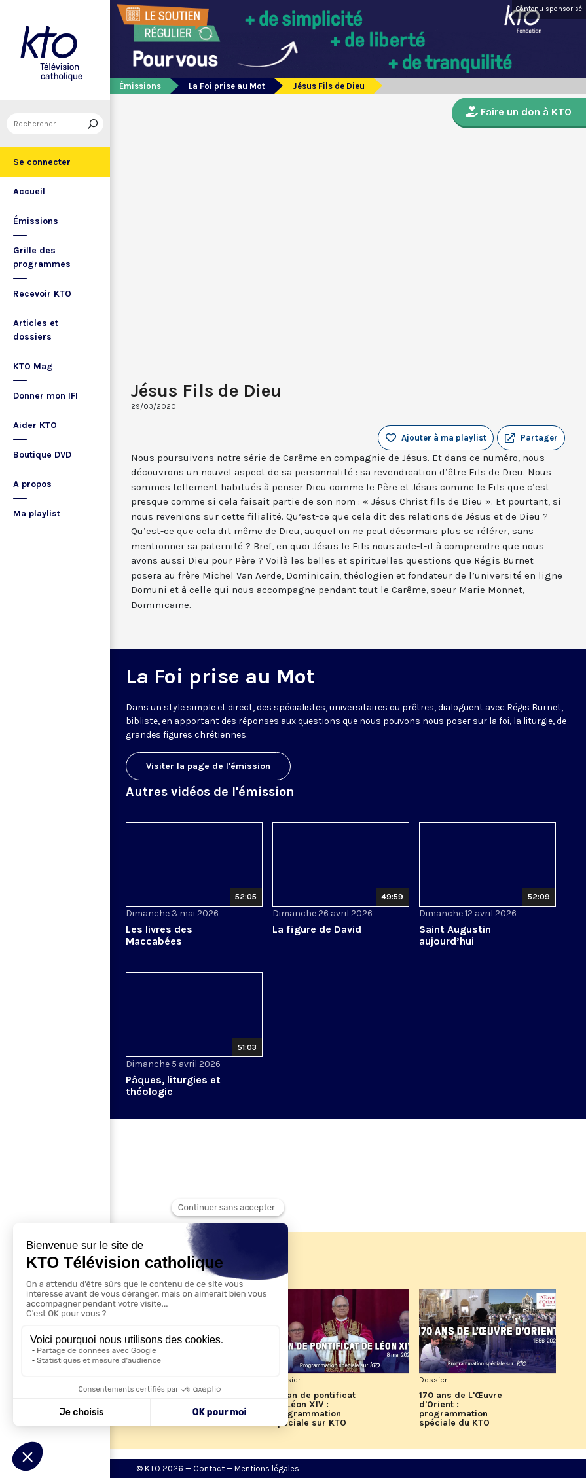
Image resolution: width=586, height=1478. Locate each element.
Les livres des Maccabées (159, 935)
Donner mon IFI (45, 395)
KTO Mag (33, 366)
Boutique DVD (42, 454)
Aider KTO (35, 425)
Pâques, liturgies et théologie (173, 1085)
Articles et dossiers (35, 329)
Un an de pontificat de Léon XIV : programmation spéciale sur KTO (314, 1409)
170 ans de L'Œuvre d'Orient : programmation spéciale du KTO (460, 1409)
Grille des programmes (42, 257)
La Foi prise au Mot (227, 86)
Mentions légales (266, 1468)
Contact (209, 1468)
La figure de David (316, 929)
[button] (531, 437)
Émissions (35, 220)
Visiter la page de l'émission (208, 766)
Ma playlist (36, 513)
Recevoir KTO (42, 293)
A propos (32, 484)
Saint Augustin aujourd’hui (455, 935)
